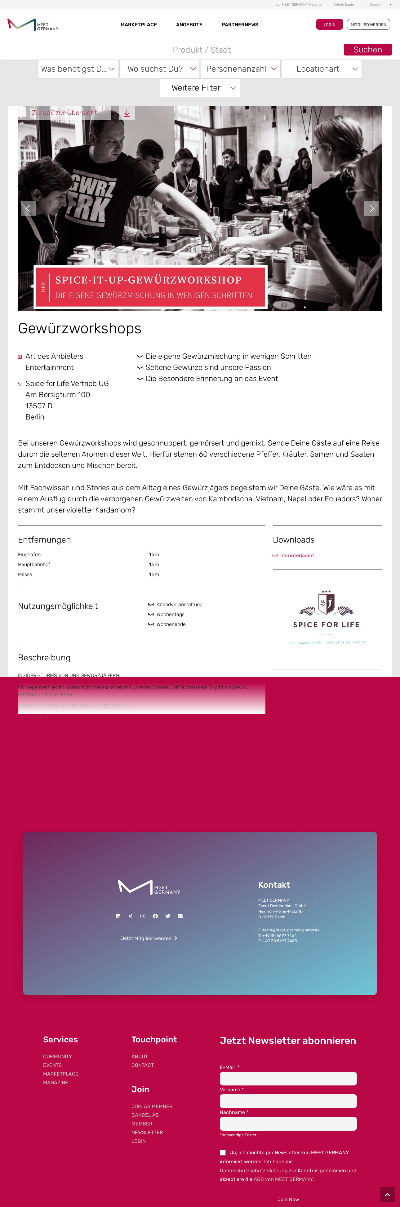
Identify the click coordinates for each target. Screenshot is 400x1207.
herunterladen (297, 555)
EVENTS (52, 1065)
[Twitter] (168, 916)
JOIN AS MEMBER (151, 1106)
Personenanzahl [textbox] (236, 69)
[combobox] (78, 69)
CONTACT (142, 1065)
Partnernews (240, 25)
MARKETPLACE (139, 25)
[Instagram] (143, 916)
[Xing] (130, 916)
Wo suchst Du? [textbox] (155, 69)
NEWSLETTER (147, 1132)
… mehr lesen (33, 716)
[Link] (149, 887)
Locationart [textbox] (317, 69)
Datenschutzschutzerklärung (254, 1171)
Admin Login (344, 4)
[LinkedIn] (118, 916)
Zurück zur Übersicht (64, 113)
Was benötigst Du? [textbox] (76, 69)
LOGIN (330, 24)
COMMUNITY (57, 1056)
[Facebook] (155, 916)
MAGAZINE (55, 1082)
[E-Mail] (180, 916)
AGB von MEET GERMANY (283, 1179)
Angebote (189, 25)
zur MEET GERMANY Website (299, 4)
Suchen (367, 50)
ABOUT (139, 1056)
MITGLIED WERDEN (368, 24)
